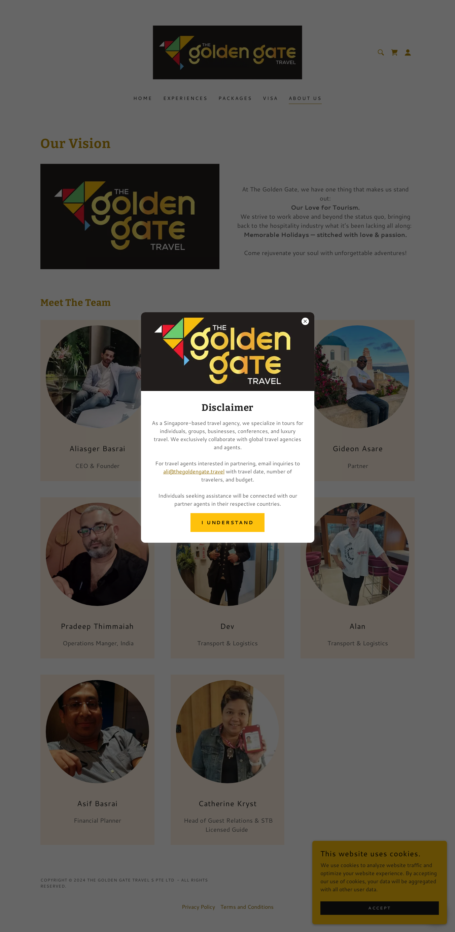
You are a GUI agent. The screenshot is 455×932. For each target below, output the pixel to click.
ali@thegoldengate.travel (193, 471)
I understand (227, 522)
